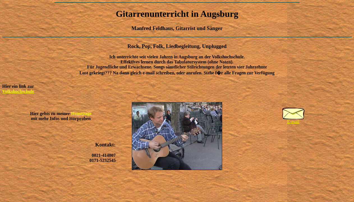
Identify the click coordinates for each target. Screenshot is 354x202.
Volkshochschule (18, 91)
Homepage (81, 113)
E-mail (293, 119)
